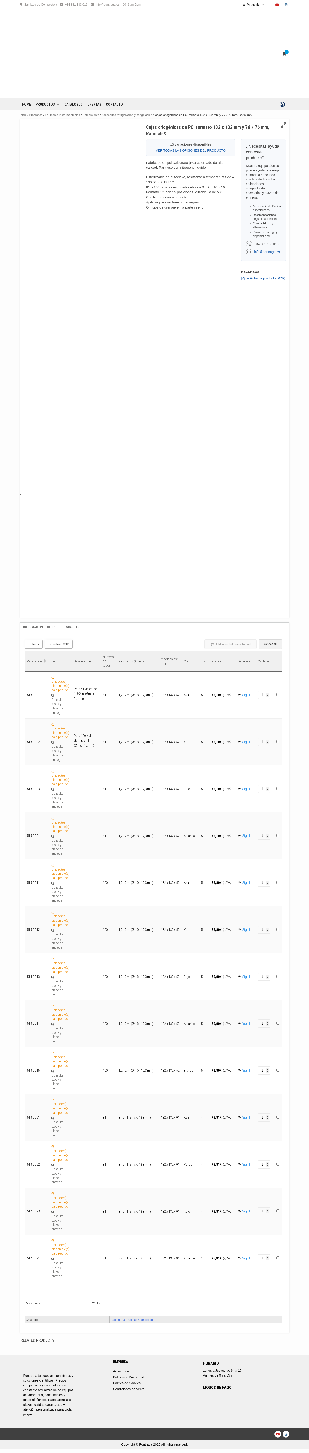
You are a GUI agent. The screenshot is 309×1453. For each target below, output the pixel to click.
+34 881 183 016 (76, 4)
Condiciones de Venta (128, 1389)
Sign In (246, 695)
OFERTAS (94, 104)
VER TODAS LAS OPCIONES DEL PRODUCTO (191, 150)
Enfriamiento (90, 115)
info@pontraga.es (108, 4)
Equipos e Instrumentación (62, 115)
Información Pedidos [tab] (39, 627)
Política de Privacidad (128, 1377)
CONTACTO (114, 104)
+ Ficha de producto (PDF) (263, 278)
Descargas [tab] (71, 627)
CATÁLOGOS (73, 104)
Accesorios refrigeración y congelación (127, 115)
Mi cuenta (255, 4)
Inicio (23, 115)
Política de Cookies (127, 1383)
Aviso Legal (121, 1371)
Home (26, 104)
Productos (48, 104)
